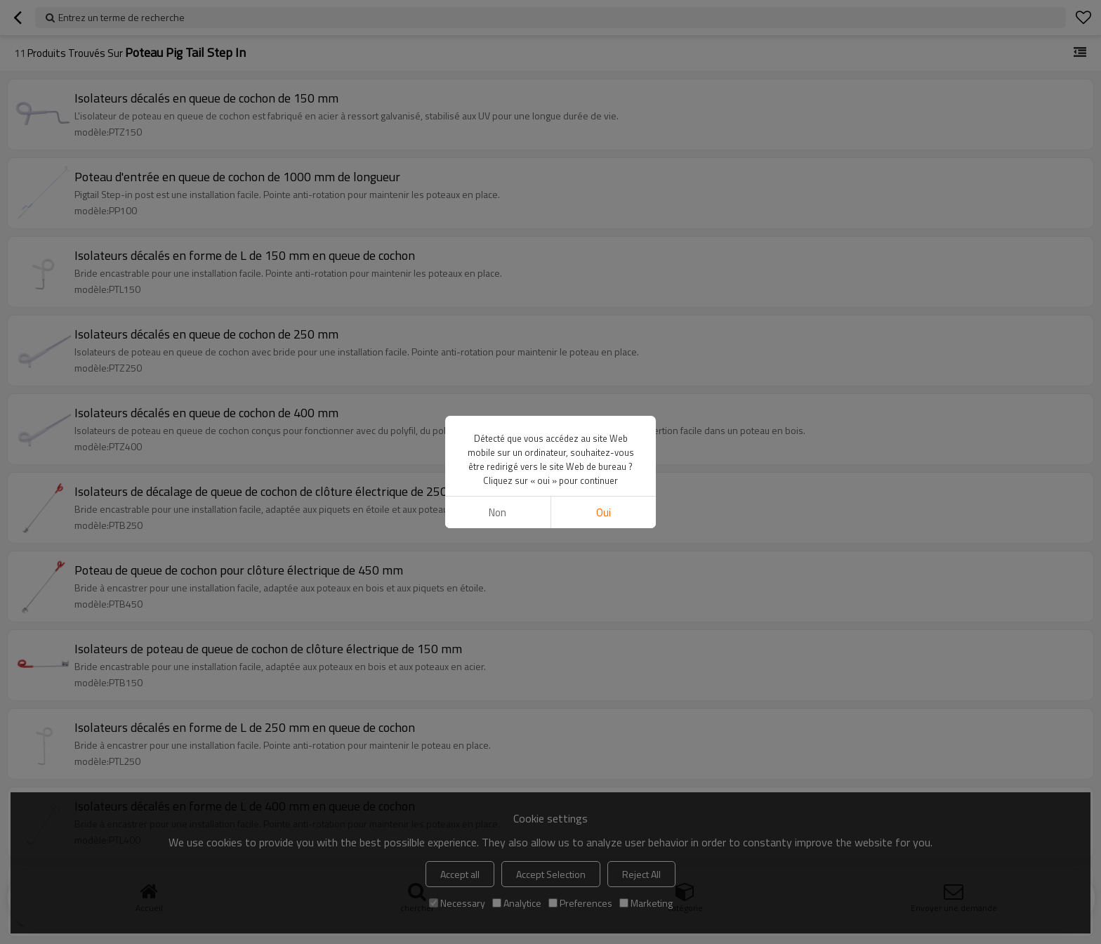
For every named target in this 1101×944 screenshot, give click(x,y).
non (497, 512)
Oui (603, 512)
